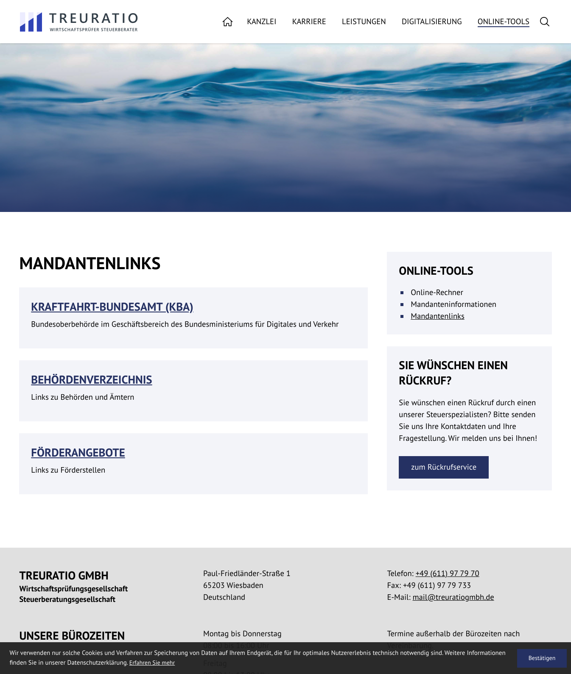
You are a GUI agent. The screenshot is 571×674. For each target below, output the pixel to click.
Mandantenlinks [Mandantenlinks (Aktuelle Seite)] (438, 316)
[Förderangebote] (193, 463)
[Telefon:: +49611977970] (447, 573)
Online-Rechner (437, 292)
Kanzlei (261, 22)
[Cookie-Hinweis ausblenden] (541, 658)
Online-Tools (503, 22)
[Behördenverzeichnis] (193, 390)
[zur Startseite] (79, 22)
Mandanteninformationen (453, 304)
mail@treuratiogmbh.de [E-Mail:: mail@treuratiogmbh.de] (453, 597)
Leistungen (364, 22)
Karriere (309, 22)
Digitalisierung (432, 22)
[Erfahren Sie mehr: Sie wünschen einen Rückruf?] (444, 467)
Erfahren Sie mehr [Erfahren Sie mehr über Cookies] (152, 662)
